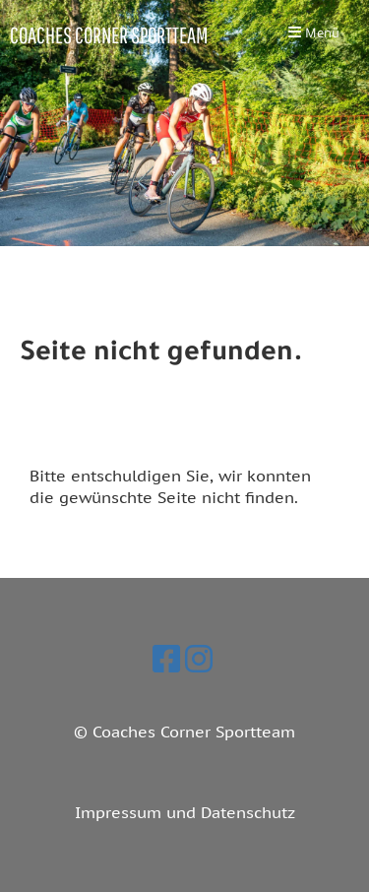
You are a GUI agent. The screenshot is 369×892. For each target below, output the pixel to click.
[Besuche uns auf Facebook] (166, 658)
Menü (313, 33)
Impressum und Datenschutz (185, 812)
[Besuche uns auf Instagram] (199, 658)
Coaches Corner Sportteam (109, 35)
